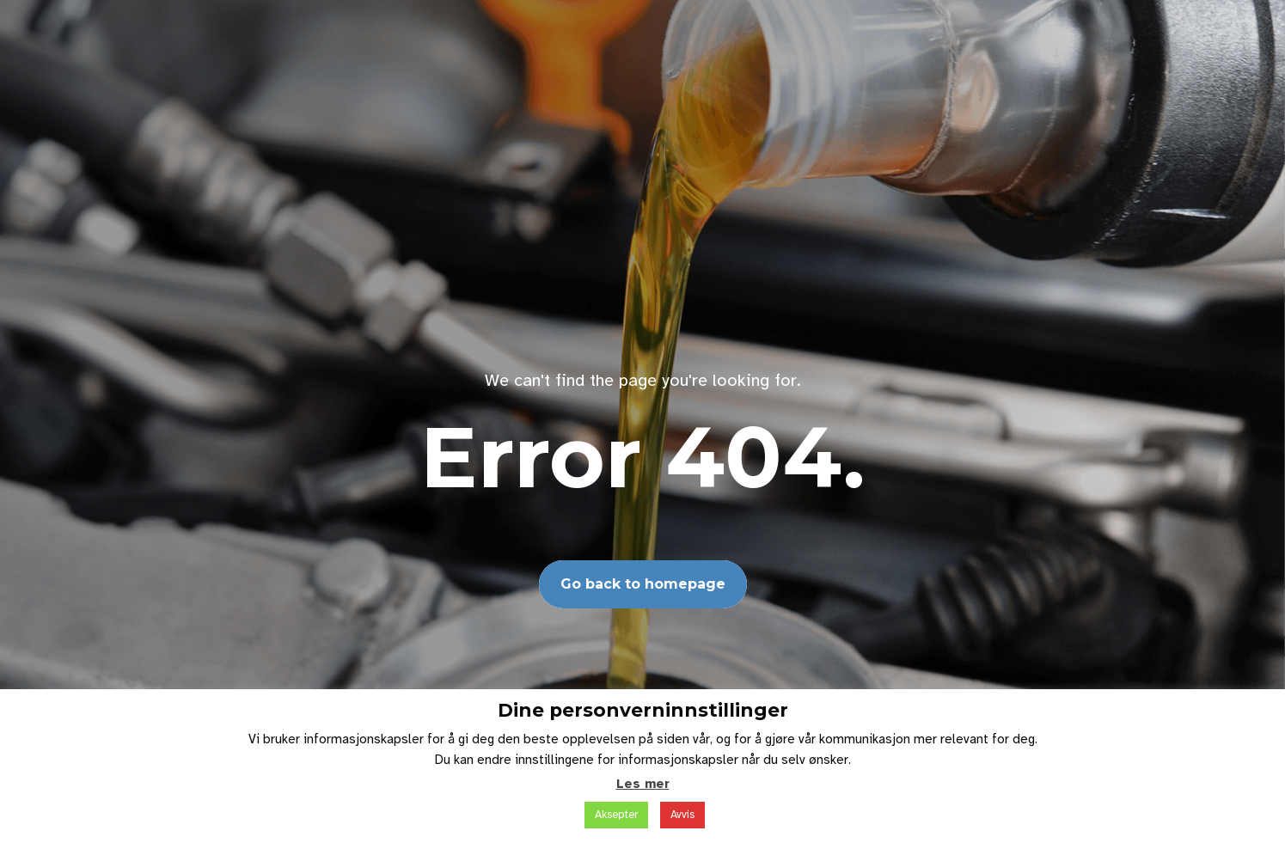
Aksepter (616, 815)
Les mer (643, 783)
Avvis (682, 815)
